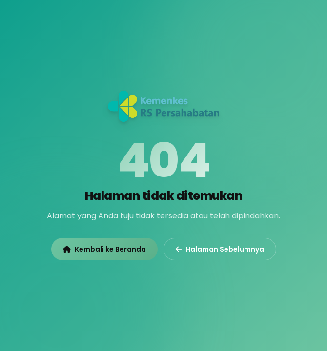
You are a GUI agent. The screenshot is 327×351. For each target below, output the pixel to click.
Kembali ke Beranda (104, 249)
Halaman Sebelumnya (220, 249)
